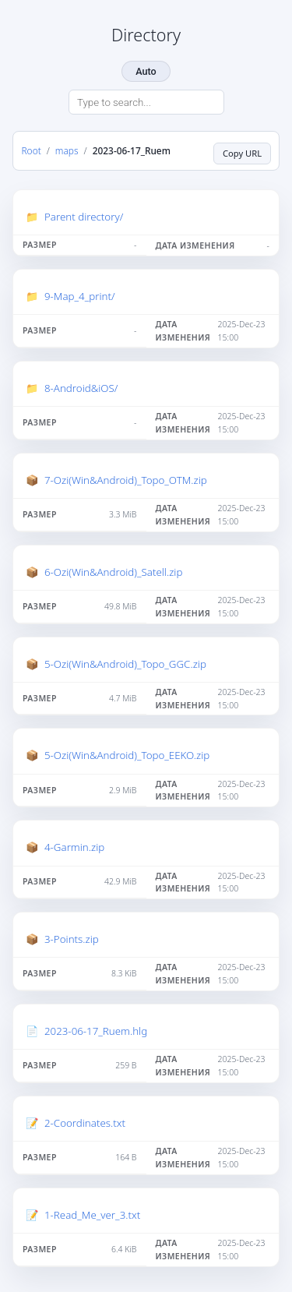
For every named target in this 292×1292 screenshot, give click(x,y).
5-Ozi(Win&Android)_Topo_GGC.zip (125, 664)
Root (31, 150)
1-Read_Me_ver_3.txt (92, 1215)
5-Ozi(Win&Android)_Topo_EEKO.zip (126, 755)
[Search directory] (146, 102)
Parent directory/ (83, 217)
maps (67, 150)
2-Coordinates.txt (84, 1123)
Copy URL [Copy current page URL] (242, 153)
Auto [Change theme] (145, 71)
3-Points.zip (71, 939)
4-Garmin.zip (74, 847)
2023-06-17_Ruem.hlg (95, 1031)
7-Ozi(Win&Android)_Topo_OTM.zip (125, 480)
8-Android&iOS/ (81, 388)
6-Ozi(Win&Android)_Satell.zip (113, 572)
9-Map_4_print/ (79, 296)
